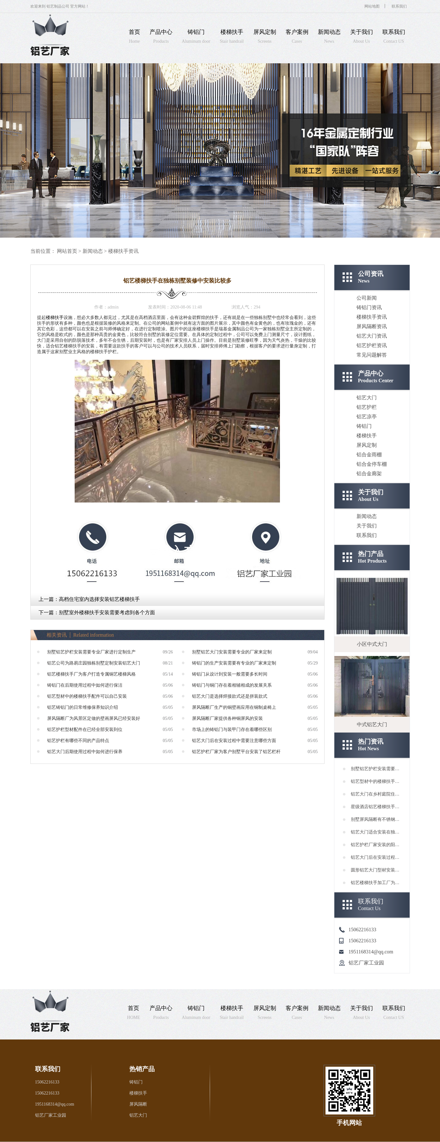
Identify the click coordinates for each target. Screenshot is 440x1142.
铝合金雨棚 (369, 454)
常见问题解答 (371, 355)
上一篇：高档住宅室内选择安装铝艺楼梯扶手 (89, 599)
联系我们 (399, 6)
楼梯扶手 (55, 317)
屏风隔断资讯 (371, 326)
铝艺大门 (366, 397)
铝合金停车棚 (371, 464)
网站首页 (67, 251)
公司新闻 (366, 298)
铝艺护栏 (366, 407)
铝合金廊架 (369, 473)
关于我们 (366, 525)
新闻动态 (93, 251)
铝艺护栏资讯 (371, 345)
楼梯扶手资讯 (123, 251)
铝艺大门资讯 (371, 336)
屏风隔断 (138, 1104)
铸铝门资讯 (369, 307)
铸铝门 (364, 426)
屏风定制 (366, 445)
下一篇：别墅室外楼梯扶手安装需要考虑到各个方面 (97, 612)
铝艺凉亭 (366, 416)
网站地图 (372, 6)
